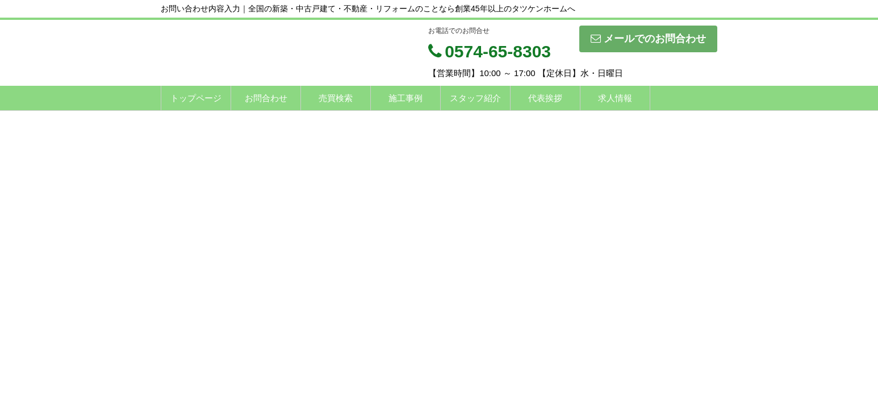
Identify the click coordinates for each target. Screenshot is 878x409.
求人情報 (615, 98)
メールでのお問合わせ (648, 38)
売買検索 (336, 98)
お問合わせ (266, 98)
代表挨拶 (545, 98)
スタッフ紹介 (475, 98)
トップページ (195, 98)
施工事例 (405, 98)
